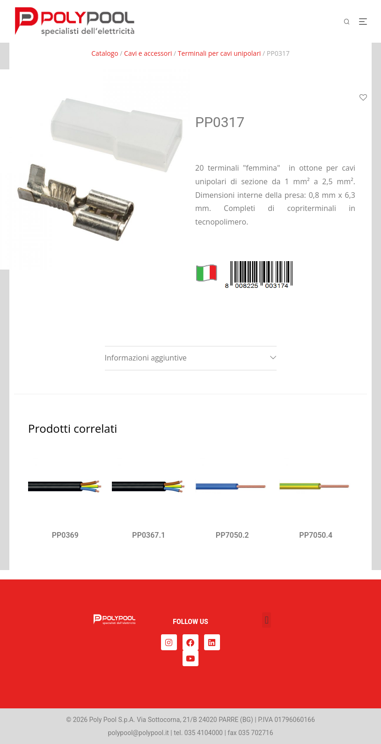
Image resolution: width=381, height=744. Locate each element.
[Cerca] (350, 22)
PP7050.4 (315, 535)
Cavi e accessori (148, 53)
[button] (266, 620)
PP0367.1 (148, 535)
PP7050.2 (232, 535)
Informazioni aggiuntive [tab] (146, 358)
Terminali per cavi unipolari (219, 53)
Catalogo (104, 53)
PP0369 (65, 535)
